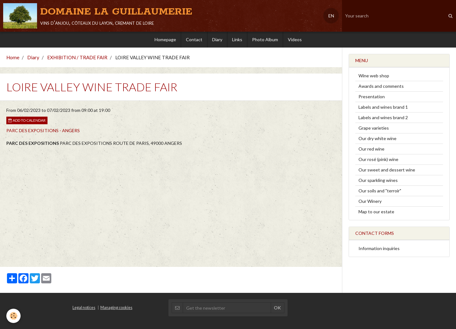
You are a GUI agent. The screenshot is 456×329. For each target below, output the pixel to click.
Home (12, 57)
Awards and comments (381, 86)
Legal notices (84, 307)
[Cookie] (13, 316)
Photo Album (265, 39)
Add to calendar (27, 120)
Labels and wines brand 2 (383, 117)
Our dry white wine (377, 138)
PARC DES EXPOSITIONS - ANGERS (43, 130)
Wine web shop (373, 75)
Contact (194, 39)
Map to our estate (376, 211)
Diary (217, 39)
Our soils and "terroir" (379, 190)
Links (237, 39)
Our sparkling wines (378, 180)
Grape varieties (373, 128)
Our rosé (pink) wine (378, 159)
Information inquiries (379, 248)
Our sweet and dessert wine (386, 169)
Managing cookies (116, 307)
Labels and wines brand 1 (383, 107)
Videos (295, 39)
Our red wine (371, 149)
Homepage (165, 39)
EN (331, 15)
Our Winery (370, 201)
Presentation (371, 96)
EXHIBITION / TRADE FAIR (77, 57)
